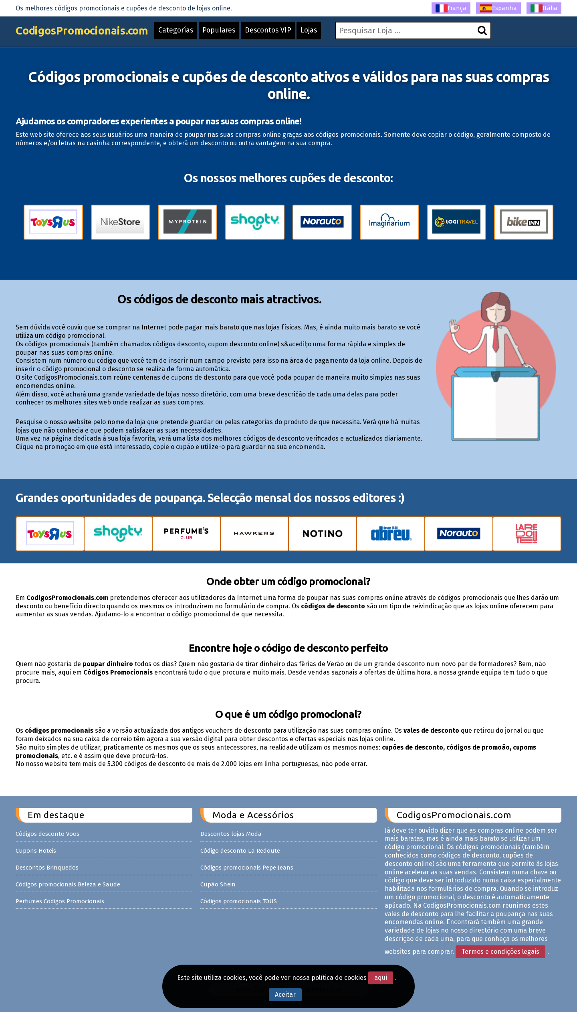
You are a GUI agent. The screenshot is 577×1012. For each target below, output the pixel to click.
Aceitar (285, 994)
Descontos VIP (278, 32)
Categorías (183, 32)
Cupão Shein (218, 884)
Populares (228, 32)
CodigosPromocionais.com (85, 33)
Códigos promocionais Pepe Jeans (246, 867)
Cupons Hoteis (36, 850)
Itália (544, 8)
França (451, 8)
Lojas (321, 32)
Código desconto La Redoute (240, 850)
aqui (380, 978)
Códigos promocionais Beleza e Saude (68, 884)
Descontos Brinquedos (47, 867)
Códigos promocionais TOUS (238, 901)
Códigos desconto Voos (47, 833)
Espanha (498, 8)
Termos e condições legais (500, 951)
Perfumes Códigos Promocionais (60, 901)
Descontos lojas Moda (231, 833)
